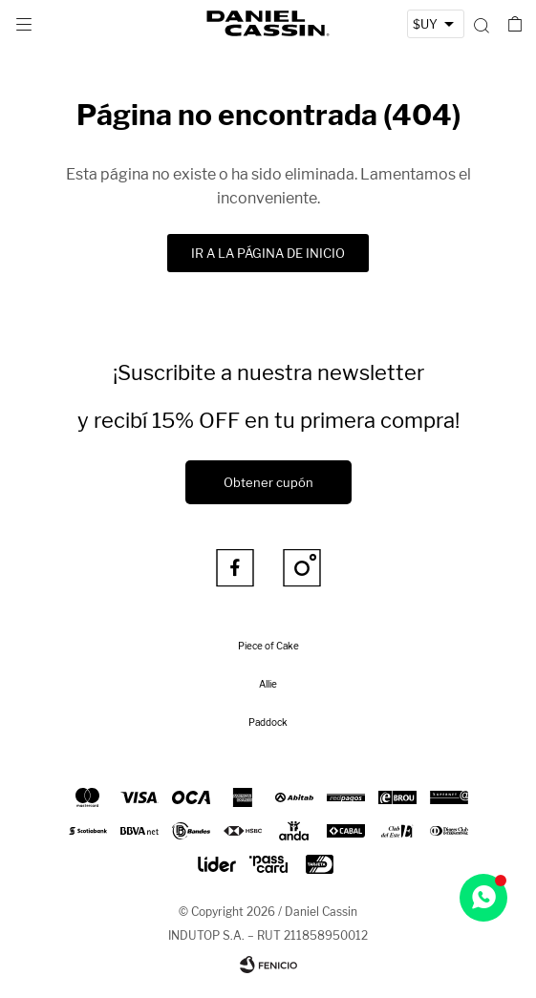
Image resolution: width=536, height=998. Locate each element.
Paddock (268, 722)
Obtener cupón (268, 482)
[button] (481, 24)
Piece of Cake (268, 645)
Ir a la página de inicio (268, 253)
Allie (268, 684)
